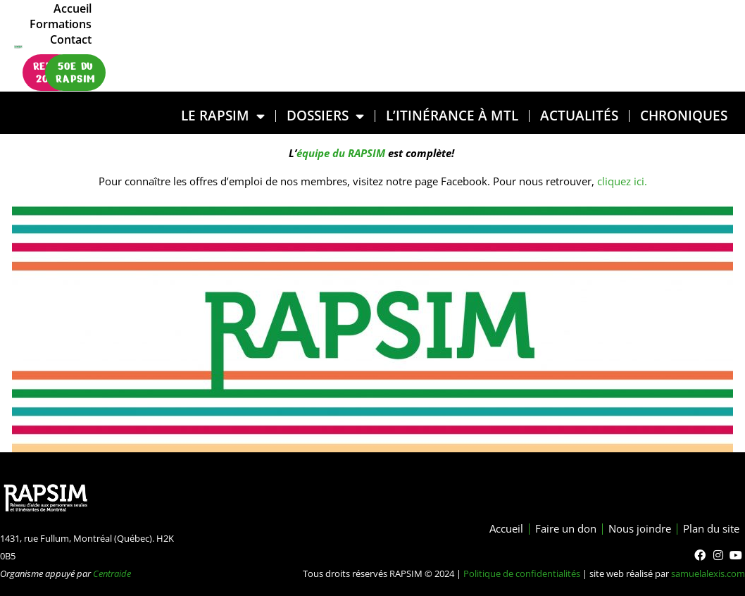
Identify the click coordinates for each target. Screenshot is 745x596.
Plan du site (708, 529)
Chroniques (683, 115)
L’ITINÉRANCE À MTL (452, 115)
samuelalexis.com (708, 573)
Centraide (112, 573)
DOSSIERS (325, 116)
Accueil (559, 30)
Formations (623, 30)
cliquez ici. (620, 181)
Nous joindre (630, 529)
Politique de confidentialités (521, 573)
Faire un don (551, 529)
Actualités (579, 115)
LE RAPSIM (223, 116)
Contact (689, 30)
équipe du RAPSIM (340, 153)
